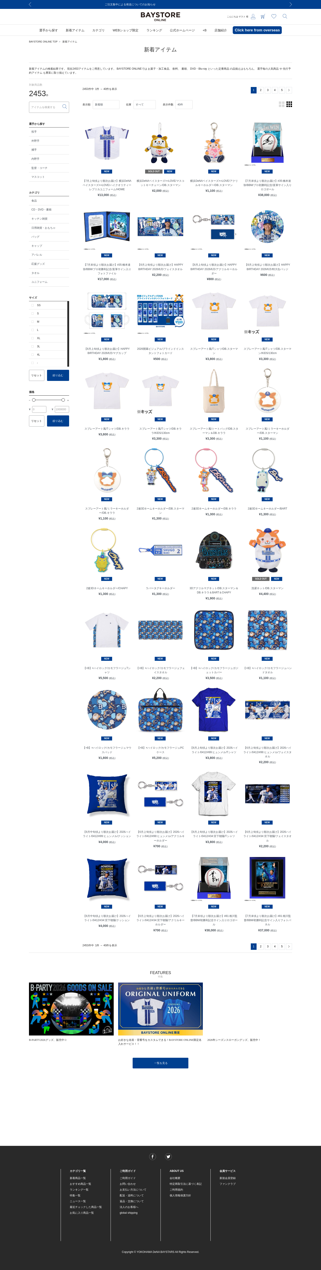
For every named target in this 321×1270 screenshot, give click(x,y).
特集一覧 (75, 1195)
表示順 (86, 104)
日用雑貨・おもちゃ (43, 227)
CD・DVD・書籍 (41, 209)
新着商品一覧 (78, 1178)
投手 (34, 131)
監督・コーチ (39, 168)
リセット (36, 375)
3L (38, 346)
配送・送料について (132, 1195)
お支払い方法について (133, 1189)
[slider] (33, 400)
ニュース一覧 (78, 1201)
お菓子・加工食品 (158, 68)
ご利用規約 (176, 1189)
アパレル (36, 254)
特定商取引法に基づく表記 (186, 1183)
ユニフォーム (39, 281)
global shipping (129, 1212)
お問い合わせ (128, 1183)
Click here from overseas (257, 30)
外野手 (35, 140)
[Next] (290, 4)
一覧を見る (161, 1063)
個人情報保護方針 (180, 1195)
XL (38, 338)
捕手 (34, 149)
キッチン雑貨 (39, 218)
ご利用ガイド (128, 1178)
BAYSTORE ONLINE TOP (43, 41)
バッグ (35, 236)
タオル (35, 273)
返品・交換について (132, 1201)
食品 (34, 200)
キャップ (36, 245)
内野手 (35, 158)
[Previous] (30, 4)
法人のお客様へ (129, 1207)
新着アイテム (69, 41)
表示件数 (168, 104)
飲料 (175, 68)
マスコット (38, 176)
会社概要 (175, 1178)
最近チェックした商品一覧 (86, 1207)
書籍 (184, 68)
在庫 (128, 104)
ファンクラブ (228, 1183)
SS (39, 305)
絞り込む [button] (58, 375)
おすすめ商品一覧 (80, 1183)
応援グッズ (38, 263)
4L (38, 354)
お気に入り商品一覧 (82, 1212)
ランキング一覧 (79, 1189)
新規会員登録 (228, 1178)
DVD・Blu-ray (198, 68)
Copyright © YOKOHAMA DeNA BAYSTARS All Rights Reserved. (160, 1252)
